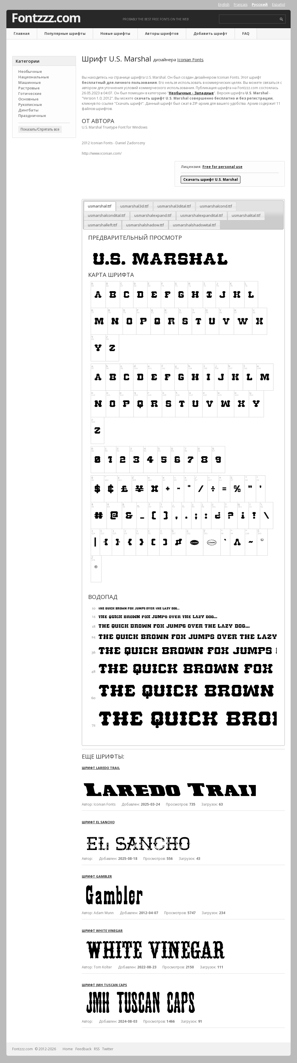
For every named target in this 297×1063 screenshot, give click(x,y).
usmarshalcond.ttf (216, 206)
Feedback (83, 1048)
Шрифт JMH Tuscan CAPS (104, 985)
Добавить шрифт (210, 33)
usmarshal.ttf (99, 206)
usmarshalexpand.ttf (152, 215)
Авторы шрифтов (162, 33)
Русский (260, 4)
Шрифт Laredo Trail (101, 768)
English (223, 4)
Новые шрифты (115, 33)
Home (68, 1048)
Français (240, 4)
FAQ (245, 33)
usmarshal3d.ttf (134, 206)
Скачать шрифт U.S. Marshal (210, 179)
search (281, 19)
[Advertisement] (44, 235)
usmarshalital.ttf (246, 215)
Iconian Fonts (190, 59)
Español (278, 4)
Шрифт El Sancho (98, 822)
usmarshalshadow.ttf (145, 225)
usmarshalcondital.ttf (106, 215)
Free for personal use (222, 166)
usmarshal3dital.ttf (174, 206)
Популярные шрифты (65, 33)
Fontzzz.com (46, 17)
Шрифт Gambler (97, 876)
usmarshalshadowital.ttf (194, 225)
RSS (96, 1048)
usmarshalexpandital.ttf (201, 215)
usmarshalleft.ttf (102, 225)
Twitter (107, 1048)
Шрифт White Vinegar (102, 930)
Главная (22, 33)
